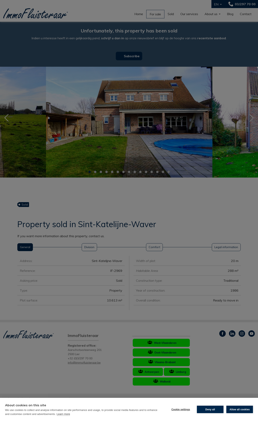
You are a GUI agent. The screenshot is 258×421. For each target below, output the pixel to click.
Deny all (210, 409)
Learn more (63, 414)
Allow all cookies (240, 409)
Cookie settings (180, 409)
